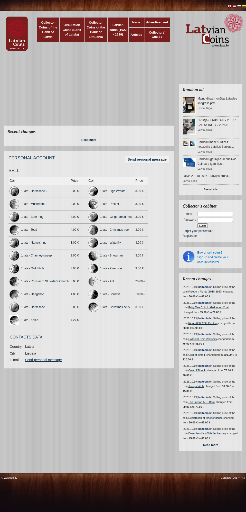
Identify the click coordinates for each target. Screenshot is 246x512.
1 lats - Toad (29, 229)
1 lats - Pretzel (109, 204)
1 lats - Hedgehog (32, 294)
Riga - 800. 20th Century (203, 323)
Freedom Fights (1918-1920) (205, 291)
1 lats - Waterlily (110, 242)
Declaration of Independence (205, 417)
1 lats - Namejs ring (33, 242)
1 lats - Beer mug (32, 217)
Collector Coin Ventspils (202, 339)
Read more (88, 140)
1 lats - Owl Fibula (33, 268)
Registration (190, 236)
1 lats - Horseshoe (33, 307)
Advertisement (157, 22)
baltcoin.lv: (205, 286)
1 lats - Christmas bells (115, 307)
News (136, 22)
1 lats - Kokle (29, 320)
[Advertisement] (97, 91)
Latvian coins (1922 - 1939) (118, 29)
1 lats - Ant (107, 281)
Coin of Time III (197, 370)
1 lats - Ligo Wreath (112, 191)
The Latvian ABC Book (201, 402)
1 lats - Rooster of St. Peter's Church (45, 281)
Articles (136, 35)
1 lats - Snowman (111, 255)
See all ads (211, 189)
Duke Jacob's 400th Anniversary (207, 433)
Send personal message (147, 159)
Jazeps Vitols (196, 386)
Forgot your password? (198, 231)
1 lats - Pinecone (111, 268)
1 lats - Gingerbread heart (116, 217)
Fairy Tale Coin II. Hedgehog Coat (208, 307)
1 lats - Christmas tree (114, 229)
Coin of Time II (197, 354)
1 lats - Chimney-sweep (36, 255)
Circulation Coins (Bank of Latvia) (72, 29)
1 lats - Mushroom (33, 204)
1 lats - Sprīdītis (110, 294)
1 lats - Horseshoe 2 (34, 191)
